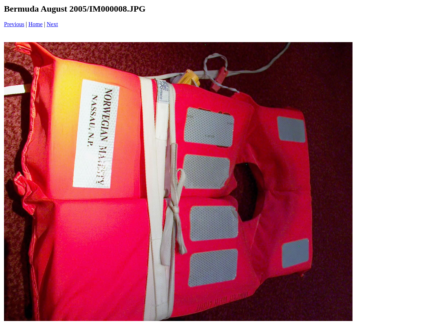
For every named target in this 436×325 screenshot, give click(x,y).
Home (35, 24)
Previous (14, 24)
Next (52, 24)
